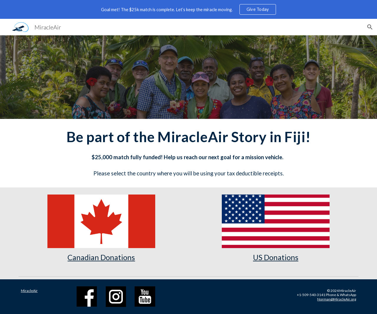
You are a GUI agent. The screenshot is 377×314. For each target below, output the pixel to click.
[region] (188, 9)
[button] (370, 27)
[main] (188, 153)
